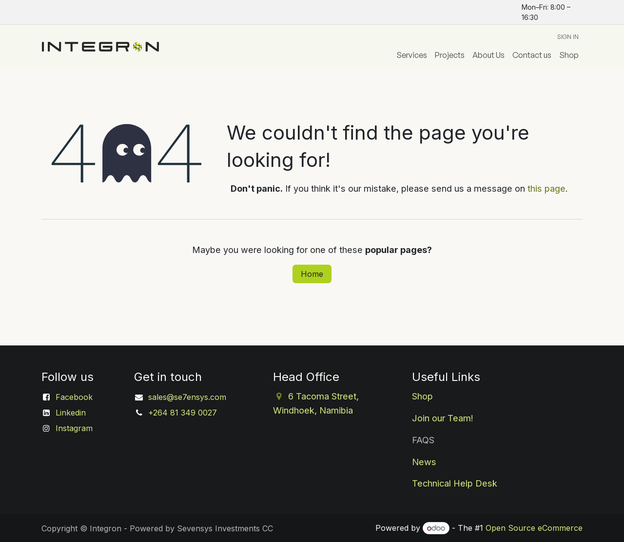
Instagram (74, 428)
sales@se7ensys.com (187, 397)
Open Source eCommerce (534, 528)
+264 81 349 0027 (182, 412)
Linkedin (71, 412)
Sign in (568, 36)
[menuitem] (411, 55)
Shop (422, 396)
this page (546, 188)
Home (312, 274)
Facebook (74, 397)
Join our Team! (442, 418)
